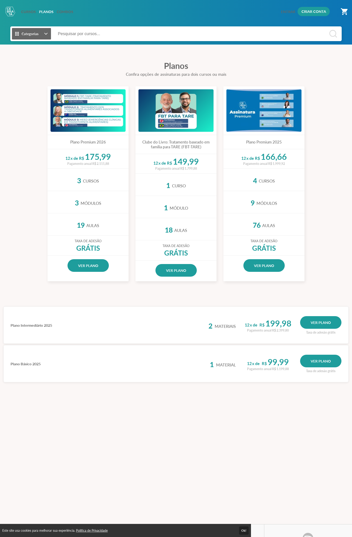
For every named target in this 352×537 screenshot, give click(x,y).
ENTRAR (288, 11)
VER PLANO (88, 265)
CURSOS (28, 11)
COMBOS (65, 11)
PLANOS (46, 11)
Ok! (243, 530)
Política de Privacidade (92, 530)
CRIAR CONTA (313, 11)
